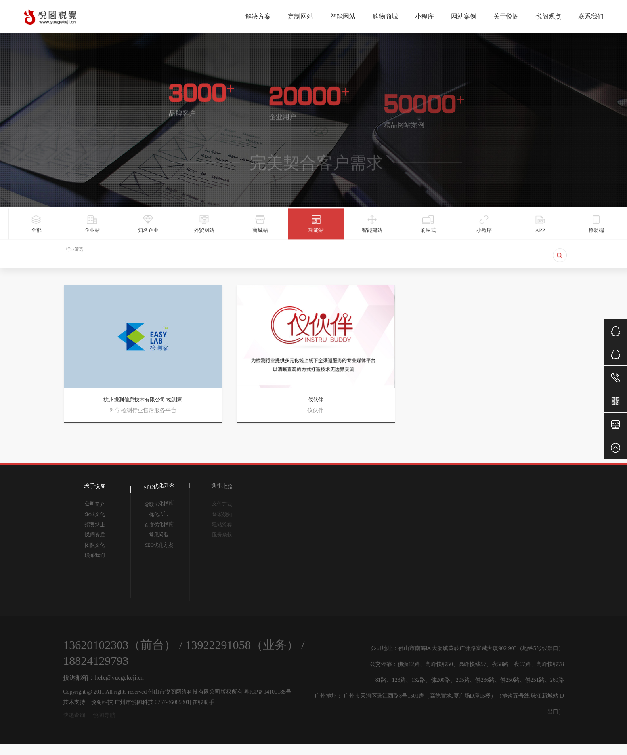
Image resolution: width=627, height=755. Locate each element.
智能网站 (343, 16)
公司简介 (95, 503)
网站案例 (463, 16)
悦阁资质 (95, 535)
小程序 (424, 16)
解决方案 (258, 16)
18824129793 (95, 660)
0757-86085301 (172, 702)
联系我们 (591, 16)
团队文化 (95, 545)
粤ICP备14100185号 (267, 692)
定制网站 (300, 16)
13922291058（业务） (241, 644)
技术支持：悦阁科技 (88, 702)
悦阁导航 (104, 715)
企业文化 (95, 514)
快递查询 (74, 715)
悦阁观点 (548, 16)
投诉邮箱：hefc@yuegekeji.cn (103, 677)
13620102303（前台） (119, 644)
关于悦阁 (506, 16)
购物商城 (385, 16)
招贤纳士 (95, 524)
